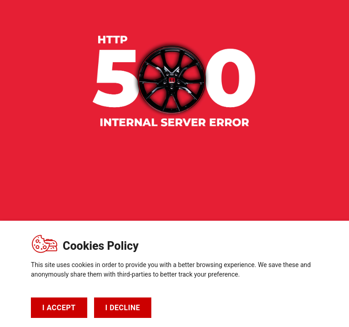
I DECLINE (122, 307)
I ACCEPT (58, 307)
